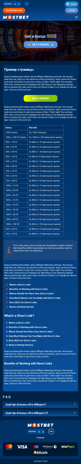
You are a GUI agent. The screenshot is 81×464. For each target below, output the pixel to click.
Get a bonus (40, 44)
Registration (14, 10)
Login (71, 10)
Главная (40, 437)
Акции (73, 4)
